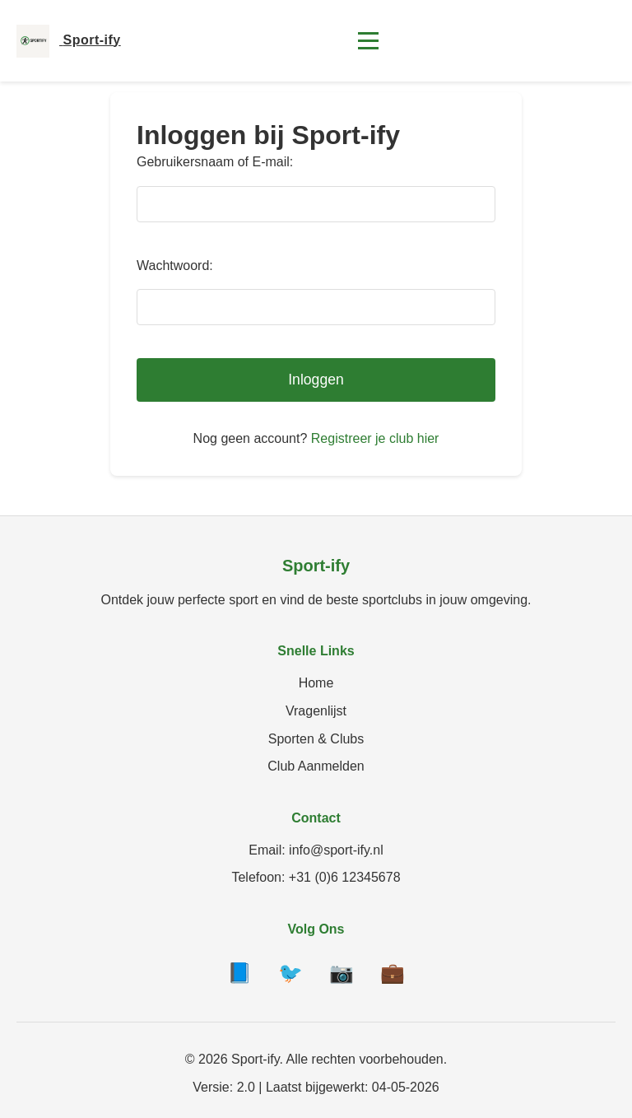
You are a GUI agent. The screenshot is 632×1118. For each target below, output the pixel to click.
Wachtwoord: (175, 266)
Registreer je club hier (375, 438)
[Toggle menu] (368, 40)
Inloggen (316, 379)
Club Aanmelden (315, 766)
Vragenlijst (316, 711)
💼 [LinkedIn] (392, 973)
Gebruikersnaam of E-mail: (215, 162)
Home (316, 683)
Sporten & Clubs (316, 739)
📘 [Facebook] (239, 973)
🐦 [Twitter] (290, 973)
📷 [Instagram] (341, 973)
